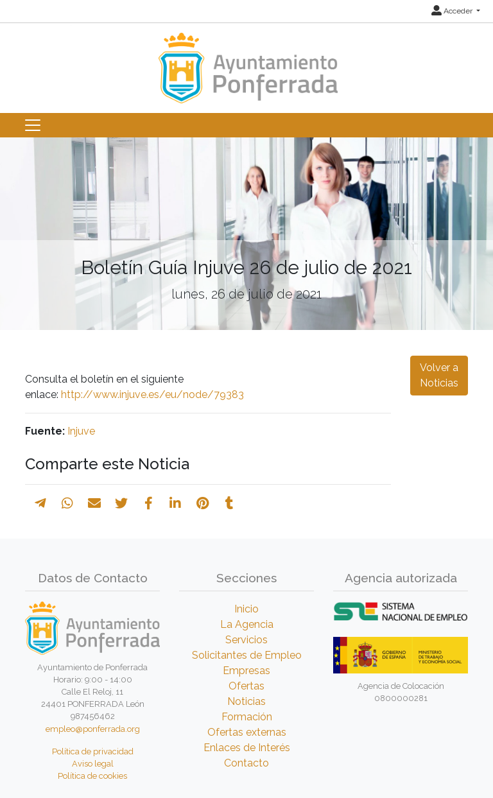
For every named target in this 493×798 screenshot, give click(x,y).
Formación (246, 717)
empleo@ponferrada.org (93, 729)
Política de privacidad (93, 751)
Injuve (81, 431)
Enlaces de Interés (246, 748)
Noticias (246, 701)
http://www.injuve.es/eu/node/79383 (152, 394)
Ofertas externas (246, 732)
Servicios (246, 640)
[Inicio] (246, 62)
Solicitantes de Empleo (247, 655)
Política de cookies (92, 776)
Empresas (246, 670)
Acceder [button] (452, 10)
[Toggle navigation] (32, 125)
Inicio (246, 609)
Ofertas (246, 686)
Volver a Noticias (439, 375)
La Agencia (246, 624)
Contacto (246, 763)
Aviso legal (93, 763)
